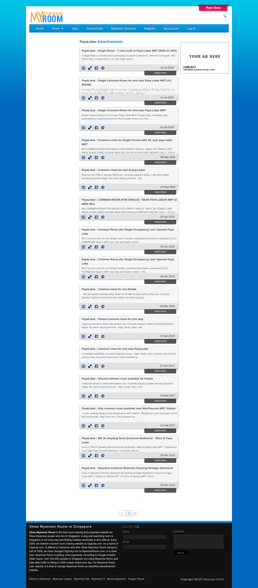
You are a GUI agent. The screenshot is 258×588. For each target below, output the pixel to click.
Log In (191, 28)
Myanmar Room (214, 579)
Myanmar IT (98, 579)
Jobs (75, 28)
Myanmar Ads (81, 579)
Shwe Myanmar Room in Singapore (60, 526)
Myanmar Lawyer (62, 579)
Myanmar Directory (123, 28)
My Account (171, 28)
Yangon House (136, 579)
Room (56, 28)
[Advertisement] (46, 103)
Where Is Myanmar (39, 579)
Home (39, 28)
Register (149, 28)
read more (160, 72)
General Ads (94, 28)
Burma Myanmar (116, 579)
